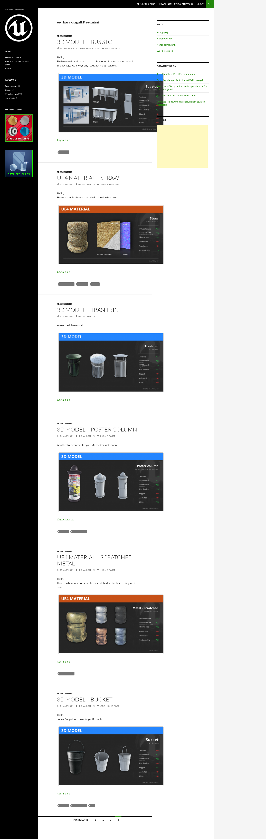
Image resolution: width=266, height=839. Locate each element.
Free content (64, 36)
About (200, 4)
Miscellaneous (11, 94)
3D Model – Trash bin (88, 309)
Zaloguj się (162, 32)
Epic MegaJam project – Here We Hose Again (180, 80)
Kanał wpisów (164, 38)
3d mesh (64, 152)
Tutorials (9, 98)
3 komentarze (112, 48)
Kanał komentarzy (166, 44)
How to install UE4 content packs (176, 4)
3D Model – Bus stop (86, 41)
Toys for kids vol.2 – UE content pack (176, 74)
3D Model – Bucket (84, 699)
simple (95, 284)
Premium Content (146, 4)
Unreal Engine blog (17, 4)
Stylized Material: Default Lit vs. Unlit (176, 95)
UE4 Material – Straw (88, 177)
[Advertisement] (182, 146)
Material (82, 284)
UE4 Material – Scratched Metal (95, 560)
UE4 (92, 805)
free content (66, 284)
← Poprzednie (79, 819)
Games (8, 90)
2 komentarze (107, 436)
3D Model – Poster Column (97, 429)
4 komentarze (107, 570)
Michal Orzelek (90, 48)
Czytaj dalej (65, 139)
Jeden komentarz (109, 184)
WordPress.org (165, 50)
